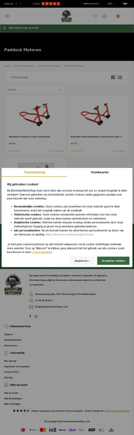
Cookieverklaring (42, 252)
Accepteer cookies (111, 260)
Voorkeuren (99, 172)
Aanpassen (77, 261)
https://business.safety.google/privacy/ (70, 234)
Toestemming (34, 172)
